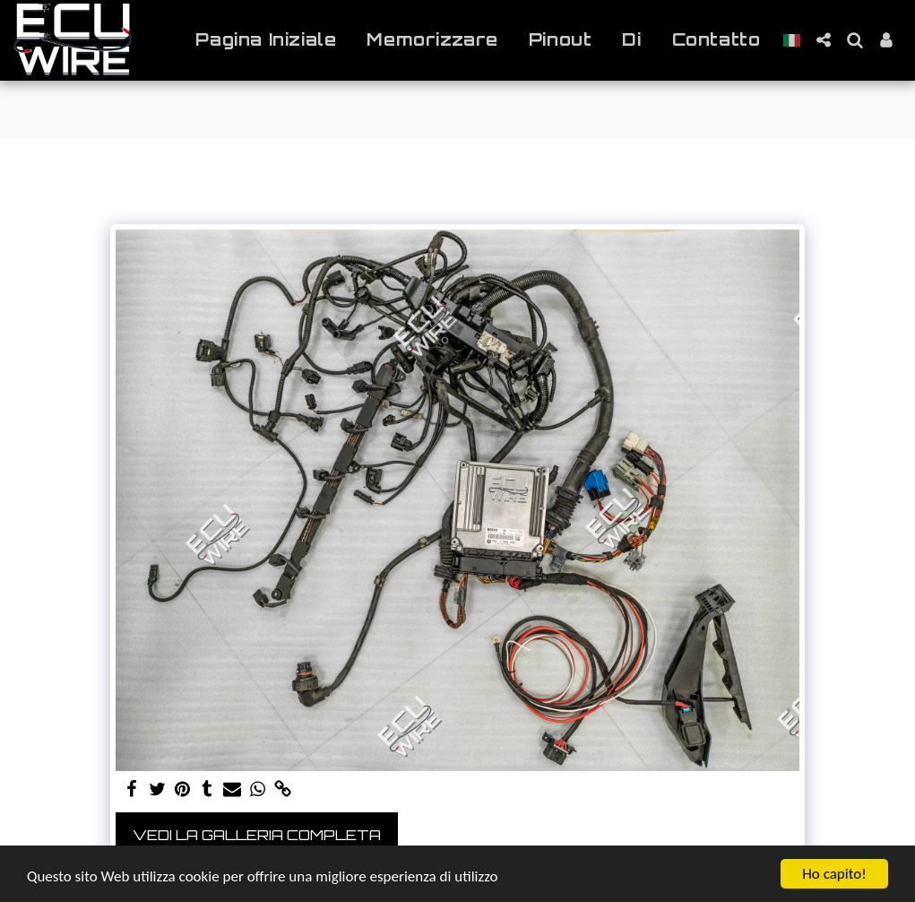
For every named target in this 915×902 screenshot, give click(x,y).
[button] (823, 39)
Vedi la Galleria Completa (257, 835)
